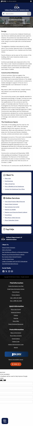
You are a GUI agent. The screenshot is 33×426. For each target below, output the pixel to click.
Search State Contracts (11, 204)
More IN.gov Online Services (12, 217)
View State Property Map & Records (15, 201)
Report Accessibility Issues (16, 359)
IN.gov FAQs (16, 321)
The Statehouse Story (24, 23)
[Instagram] (9, 271)
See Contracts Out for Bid (12, 207)
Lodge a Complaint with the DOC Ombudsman (14, 261)
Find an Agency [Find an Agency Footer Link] (16, 295)
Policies (16, 315)
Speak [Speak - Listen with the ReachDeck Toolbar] (15, 364)
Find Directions (9, 181)
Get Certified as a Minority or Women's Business (15, 252)
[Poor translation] (4, 380)
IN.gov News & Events (16, 335)
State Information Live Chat (15, 286)
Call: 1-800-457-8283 (16, 298)
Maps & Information (16, 333)
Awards (16, 347)
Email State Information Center (15, 289)
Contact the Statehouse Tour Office (15, 189)
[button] (31, 1)
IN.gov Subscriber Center (12, 220)
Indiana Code (15, 341)
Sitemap (16, 318)
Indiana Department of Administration (17, 10)
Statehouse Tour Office (10, 23)
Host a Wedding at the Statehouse (14, 186)
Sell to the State (6, 250)
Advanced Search (16, 312)
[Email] (12, 271)
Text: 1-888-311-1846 (16, 301)
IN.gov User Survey (16, 309)
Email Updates (16, 338)
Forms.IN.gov (8, 215)
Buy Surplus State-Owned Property (11, 257)
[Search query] (16, 13)
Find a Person (16, 292)
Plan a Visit (8, 178)
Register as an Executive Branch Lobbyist (16, 212)
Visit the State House (8, 259)
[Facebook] (3, 271)
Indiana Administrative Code (15, 344)
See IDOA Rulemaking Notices (10, 263)
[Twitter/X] (6, 271)
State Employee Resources (15, 324)
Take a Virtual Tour (10, 184)
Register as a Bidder (10, 209)
